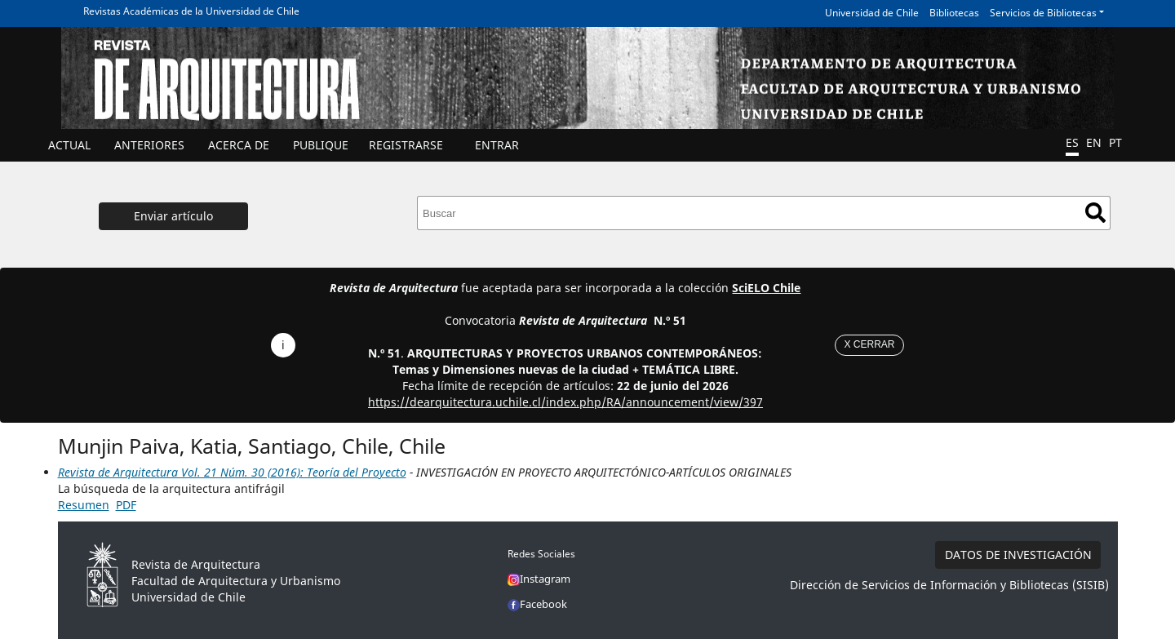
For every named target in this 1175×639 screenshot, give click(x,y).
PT (1115, 142)
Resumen (83, 505)
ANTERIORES (149, 145)
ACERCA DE (238, 145)
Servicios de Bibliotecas (1043, 13)
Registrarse (406, 145)
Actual (69, 145)
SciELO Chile (766, 287)
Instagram (539, 578)
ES (1072, 142)
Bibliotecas (954, 13)
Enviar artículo (173, 216)
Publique (320, 145)
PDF (126, 505)
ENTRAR (497, 145)
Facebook (537, 604)
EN (1094, 142)
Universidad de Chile (872, 13)
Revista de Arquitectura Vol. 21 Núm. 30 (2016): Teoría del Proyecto (232, 472)
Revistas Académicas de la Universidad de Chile (191, 11)
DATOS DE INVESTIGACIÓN (1018, 554)
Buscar (1095, 212)
